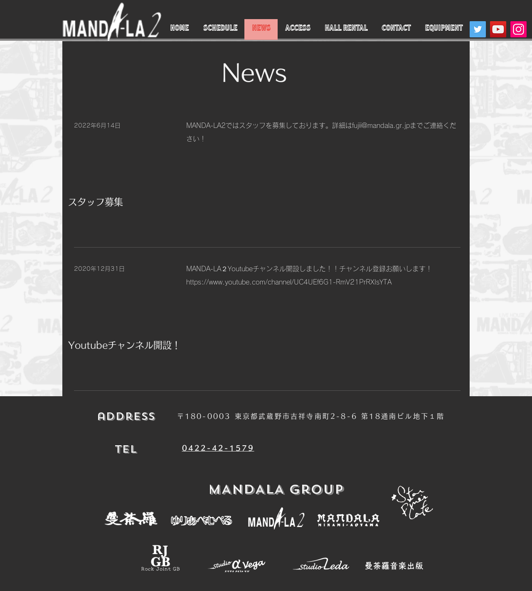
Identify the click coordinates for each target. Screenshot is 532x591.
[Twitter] (478, 29)
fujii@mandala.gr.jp (381, 125)
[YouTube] (498, 29)
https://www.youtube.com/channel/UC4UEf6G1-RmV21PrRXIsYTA (289, 282)
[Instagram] (518, 29)
